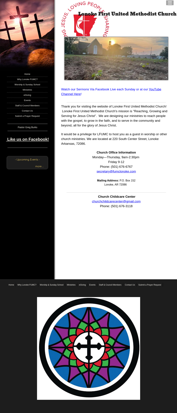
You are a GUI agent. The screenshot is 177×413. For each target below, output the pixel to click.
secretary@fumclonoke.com (116, 171)
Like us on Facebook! (27, 139)
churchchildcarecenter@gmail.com (116, 201)
